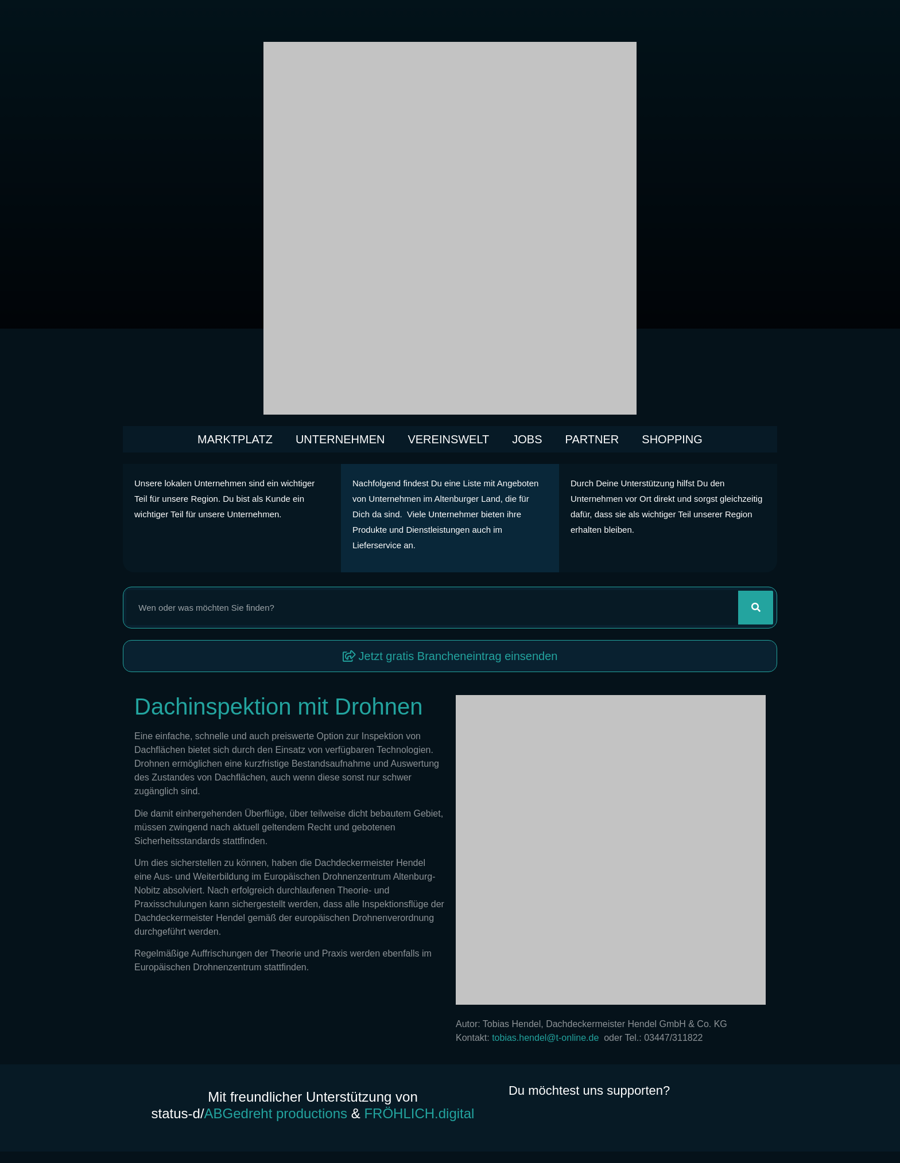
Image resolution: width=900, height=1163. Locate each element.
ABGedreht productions (275, 1113)
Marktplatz (235, 439)
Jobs (527, 439)
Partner (592, 439)
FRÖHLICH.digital (419, 1113)
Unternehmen (340, 439)
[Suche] (755, 608)
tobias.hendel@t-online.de (548, 1038)
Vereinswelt (448, 439)
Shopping (672, 439)
